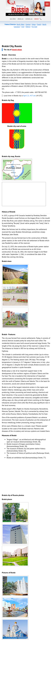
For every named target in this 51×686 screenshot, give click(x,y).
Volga (34, 24)
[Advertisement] (22, 37)
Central (28, 24)
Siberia (28, 27)
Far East (34, 27)
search (36, 19)
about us (20, 19)
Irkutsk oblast (17, 49)
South (39, 24)
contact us (28, 19)
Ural (22, 27)
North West (20, 24)
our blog (13, 19)
